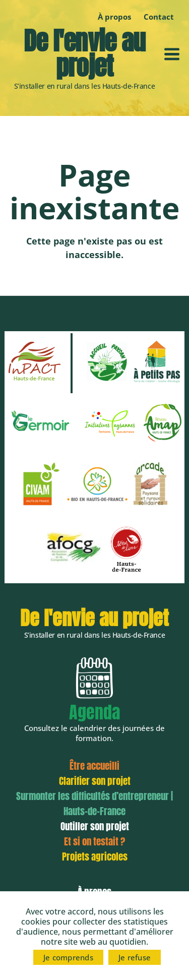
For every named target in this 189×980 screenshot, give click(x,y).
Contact (159, 17)
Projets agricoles (95, 856)
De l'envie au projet (85, 53)
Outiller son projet (94, 826)
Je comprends (68, 957)
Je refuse (134, 957)
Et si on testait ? (94, 841)
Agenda (94, 712)
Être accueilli (94, 766)
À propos (114, 17)
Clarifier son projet (95, 781)
